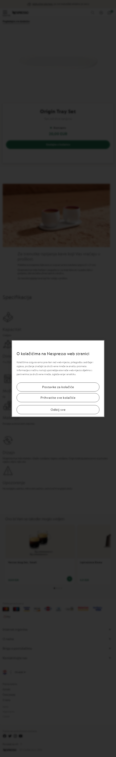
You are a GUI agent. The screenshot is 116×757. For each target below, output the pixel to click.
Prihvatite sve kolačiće (58, 398)
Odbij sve (58, 410)
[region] (58, 378)
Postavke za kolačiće (58, 387)
